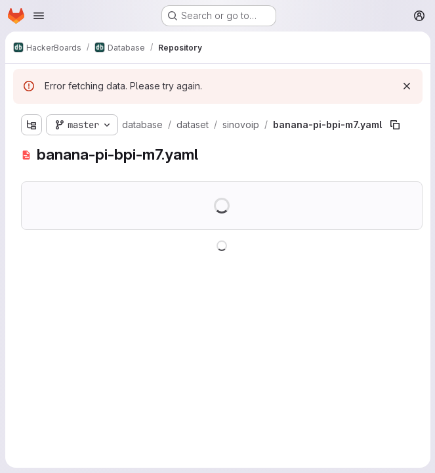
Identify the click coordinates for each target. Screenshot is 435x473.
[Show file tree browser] (31, 124)
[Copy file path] (394, 124)
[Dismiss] (406, 86)
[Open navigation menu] (38, 15)
